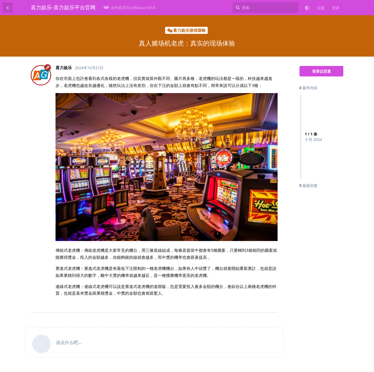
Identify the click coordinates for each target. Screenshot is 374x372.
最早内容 (308, 87)
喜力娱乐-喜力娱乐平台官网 (63, 7)
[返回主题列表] (7, 7)
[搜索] (265, 7)
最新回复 (308, 185)
